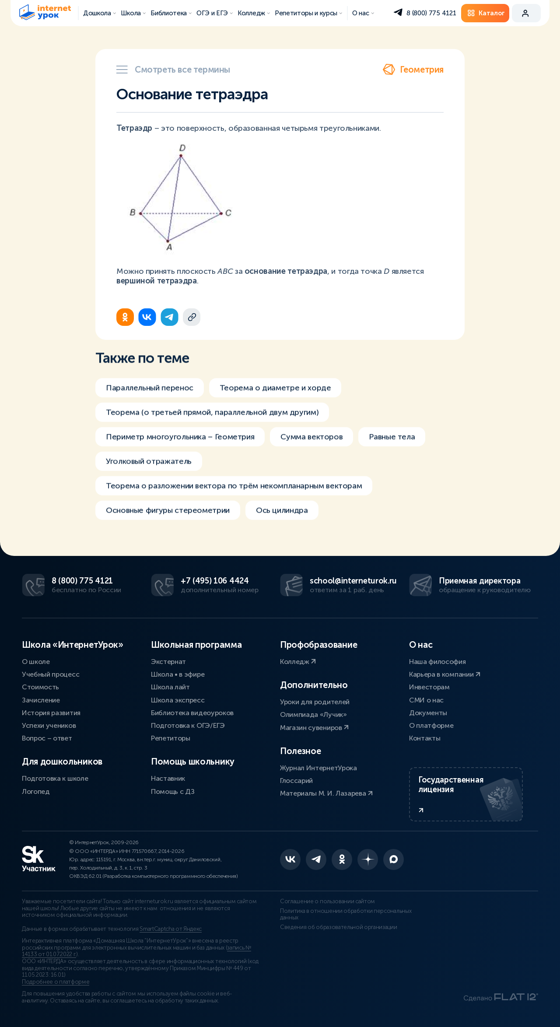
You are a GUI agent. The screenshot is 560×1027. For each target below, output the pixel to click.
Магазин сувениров (314, 727)
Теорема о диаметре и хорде (275, 406)
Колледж (298, 661)
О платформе (431, 725)
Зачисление (41, 700)
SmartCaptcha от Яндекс (171, 929)
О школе (36, 661)
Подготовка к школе (55, 778)
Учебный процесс (50, 674)
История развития (51, 712)
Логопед (36, 791)
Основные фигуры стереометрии (168, 528)
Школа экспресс (178, 700)
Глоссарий (296, 780)
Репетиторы (170, 738)
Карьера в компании (444, 674)
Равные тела (392, 455)
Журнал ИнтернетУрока (318, 768)
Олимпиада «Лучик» (313, 714)
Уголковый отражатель (149, 479)
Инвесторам (429, 687)
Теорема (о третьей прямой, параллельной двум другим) (212, 430)
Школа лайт (170, 687)
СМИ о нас (426, 700)
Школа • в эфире (177, 674)
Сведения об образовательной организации (338, 927)
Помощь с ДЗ (172, 791)
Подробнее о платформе (55, 982)
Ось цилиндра (282, 528)
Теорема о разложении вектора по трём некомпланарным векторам (234, 504)
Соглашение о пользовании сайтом (327, 901)
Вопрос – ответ (47, 738)
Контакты (424, 738)
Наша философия (437, 661)
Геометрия (413, 69)
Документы (428, 712)
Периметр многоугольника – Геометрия (180, 455)
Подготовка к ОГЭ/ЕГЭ (188, 725)
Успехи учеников (49, 725)
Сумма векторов (311, 455)
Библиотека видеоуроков (192, 712)
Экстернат (168, 661)
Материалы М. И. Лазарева (326, 793)
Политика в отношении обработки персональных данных (345, 914)
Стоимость (40, 687)
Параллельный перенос (149, 406)
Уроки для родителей (315, 702)
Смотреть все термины (173, 69)
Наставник (168, 778)
